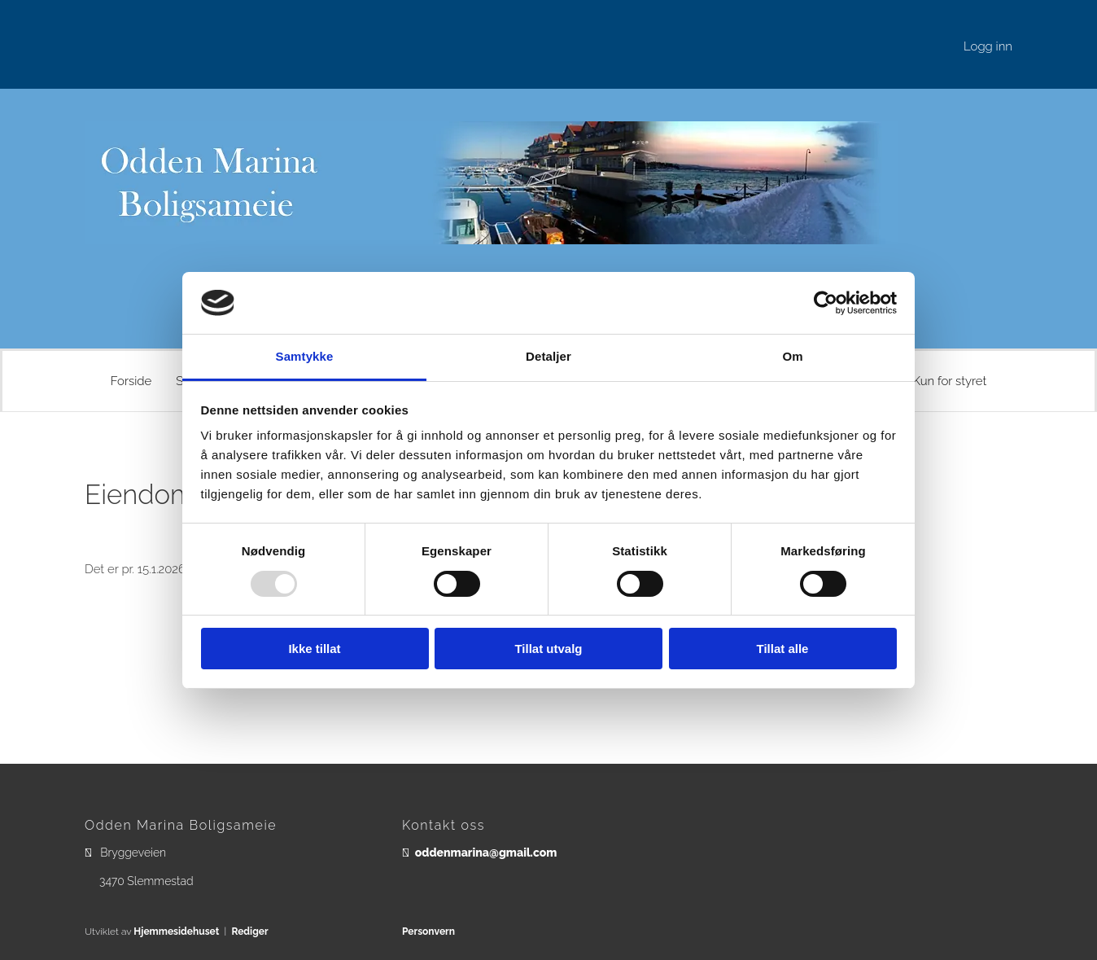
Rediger (249, 931)
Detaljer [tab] (548, 356)
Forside (131, 381)
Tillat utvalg (548, 648)
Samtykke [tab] (305, 356)
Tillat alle (783, 648)
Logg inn (988, 46)
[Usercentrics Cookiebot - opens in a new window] (825, 303)
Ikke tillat (314, 648)
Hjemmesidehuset (176, 931)
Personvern (428, 931)
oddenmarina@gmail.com (486, 852)
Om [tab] (792, 356)
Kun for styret (949, 381)
